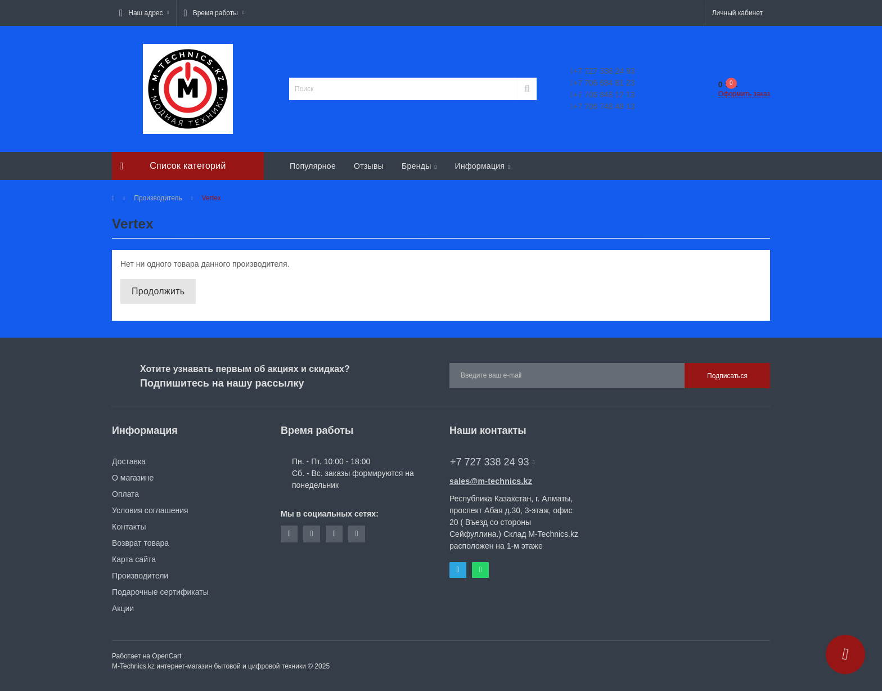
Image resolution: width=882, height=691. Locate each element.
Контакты (129, 526)
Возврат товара (140, 543)
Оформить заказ (744, 94)
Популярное (313, 165)
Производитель (158, 198)
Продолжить (158, 291)
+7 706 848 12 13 (602, 94)
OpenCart (166, 656)
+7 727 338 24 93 (602, 70)
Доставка (129, 461)
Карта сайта (134, 559)
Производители (140, 575)
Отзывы (369, 165)
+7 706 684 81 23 (602, 82)
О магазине (133, 477)
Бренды (419, 165)
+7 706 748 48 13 (602, 106)
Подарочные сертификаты (160, 591)
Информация (483, 165)
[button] (144, 13)
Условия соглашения (150, 510)
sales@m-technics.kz (490, 481)
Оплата (125, 494)
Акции (123, 608)
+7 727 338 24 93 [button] (492, 462)
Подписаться (727, 376)
